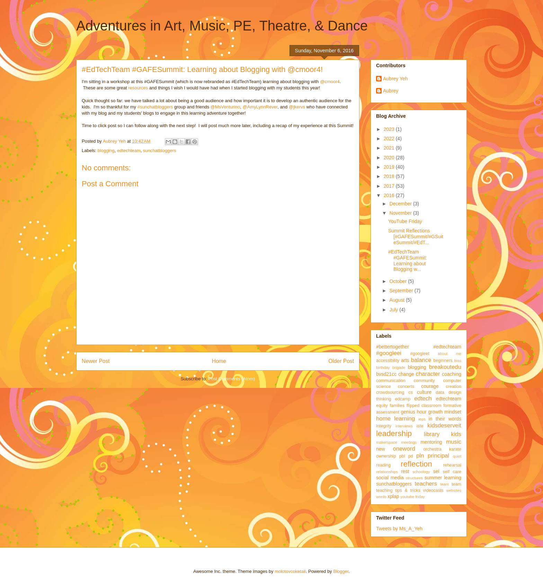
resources (138, 87)
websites (453, 490)
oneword (404, 448)
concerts (406, 386)
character (428, 374)
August (397, 300)
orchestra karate (442, 449)
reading (383, 465)
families (397, 405)
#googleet (419, 353)
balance (421, 360)
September (401, 290)
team (444, 484)
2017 (390, 186)
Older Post (341, 361)
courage (430, 386)
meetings (409, 442)
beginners (442, 360)
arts (405, 360)
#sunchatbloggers (155, 106)
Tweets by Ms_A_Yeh (399, 528)
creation (453, 386)
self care (452, 471)
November (401, 213)
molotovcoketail (290, 571)
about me (449, 354)
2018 (390, 176)
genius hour (414, 412)
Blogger (340, 571)
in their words (445, 419)
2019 (390, 167)
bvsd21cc (386, 374)
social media (390, 477)
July (394, 309)
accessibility (387, 360)
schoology (421, 472)
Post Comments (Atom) (231, 378)
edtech (422, 398)
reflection (416, 464)
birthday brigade (390, 367)
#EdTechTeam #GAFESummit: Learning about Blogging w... (407, 260)
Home (219, 361)
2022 (390, 138)
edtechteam (129, 150)
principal (438, 455)
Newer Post (96, 361)
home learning (395, 418)
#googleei (388, 353)
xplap (393, 496)
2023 (390, 129)
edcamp (402, 399)
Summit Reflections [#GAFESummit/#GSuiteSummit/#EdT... (415, 236)
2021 (390, 148)
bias (457, 360)
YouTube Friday (405, 221)
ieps (422, 419)
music (453, 441)
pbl (402, 456)
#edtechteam (447, 346)
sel (436, 471)
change (406, 374)
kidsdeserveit (444, 425)
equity (382, 405)
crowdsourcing (390, 392)
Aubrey (390, 91)
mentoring (431, 442)
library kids (442, 434)
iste (420, 426)
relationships (387, 472)
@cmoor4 (330, 81)
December (401, 203)
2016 (390, 195)
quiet (457, 456)
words (381, 497)
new (380, 449)
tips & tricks (407, 490)
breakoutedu (445, 367)
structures (414, 478)
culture (424, 392)
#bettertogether (392, 346)
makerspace (386, 442)
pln (420, 455)
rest (405, 471)
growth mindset (444, 412)
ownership (386, 456)
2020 (390, 157)
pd (410, 456)
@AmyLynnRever (259, 106)
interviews (404, 426)
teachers (426, 483)
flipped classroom (424, 405)
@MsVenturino (225, 106)
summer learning (443, 477)
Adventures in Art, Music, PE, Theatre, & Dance (222, 25)
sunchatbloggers (159, 150)
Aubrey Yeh (395, 78)
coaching (451, 374)
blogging (106, 150)
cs (410, 392)
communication (391, 380)
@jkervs (297, 106)
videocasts (433, 490)
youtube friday (412, 497)
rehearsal (452, 465)
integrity (383, 426)
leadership (394, 433)
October (398, 281)
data (440, 392)
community (424, 380)
